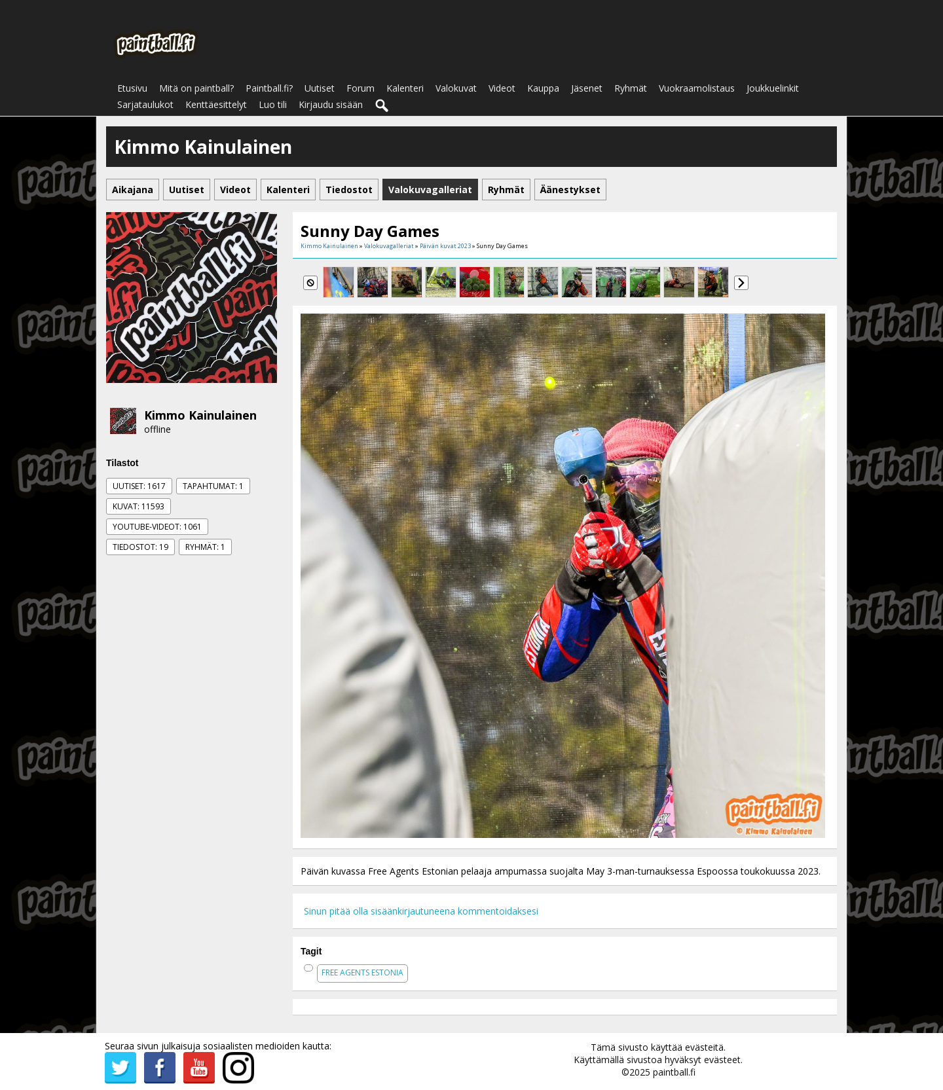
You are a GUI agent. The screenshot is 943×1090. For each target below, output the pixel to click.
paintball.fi (674, 1072)
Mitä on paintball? (196, 88)
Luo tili (273, 104)
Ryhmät (630, 88)
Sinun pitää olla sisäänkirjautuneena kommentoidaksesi (421, 911)
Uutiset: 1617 (139, 486)
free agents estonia (362, 972)
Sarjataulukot (145, 104)
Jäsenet (586, 88)
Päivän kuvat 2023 (445, 246)
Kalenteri (405, 88)
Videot (502, 88)
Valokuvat (456, 88)
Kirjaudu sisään (331, 104)
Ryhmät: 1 (205, 547)
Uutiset (320, 88)
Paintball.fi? (269, 88)
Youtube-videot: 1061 (157, 526)
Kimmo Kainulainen (200, 415)
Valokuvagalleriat (389, 246)
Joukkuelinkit (773, 88)
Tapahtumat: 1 (213, 486)
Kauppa (543, 88)
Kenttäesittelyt (216, 104)
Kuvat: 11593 (138, 506)
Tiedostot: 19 (140, 547)
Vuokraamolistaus (697, 88)
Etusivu (132, 88)
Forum (360, 88)
